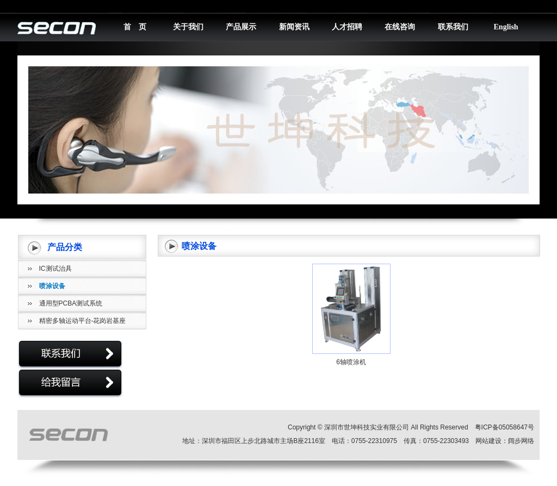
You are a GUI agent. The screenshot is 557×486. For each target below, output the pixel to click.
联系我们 (453, 27)
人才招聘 (347, 27)
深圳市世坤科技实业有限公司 (366, 427)
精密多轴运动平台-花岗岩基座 (82, 321)
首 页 (134, 27)
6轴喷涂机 (351, 362)
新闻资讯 (294, 27)
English (506, 27)
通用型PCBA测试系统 (71, 303)
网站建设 (488, 441)
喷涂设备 (52, 286)
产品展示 (241, 27)
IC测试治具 (55, 268)
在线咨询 (400, 27)
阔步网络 (521, 441)
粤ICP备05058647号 (504, 427)
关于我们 (188, 27)
